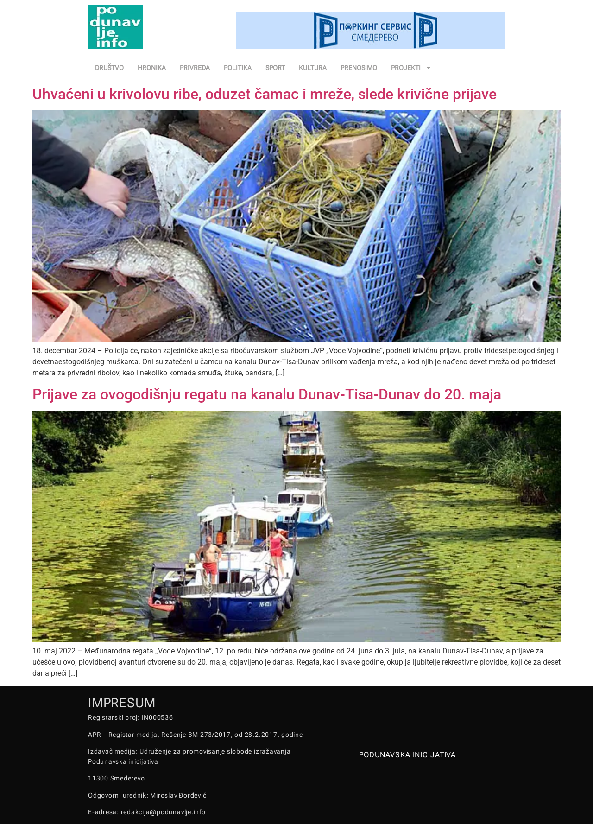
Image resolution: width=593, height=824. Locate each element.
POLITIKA (238, 67)
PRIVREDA (195, 67)
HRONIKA (152, 67)
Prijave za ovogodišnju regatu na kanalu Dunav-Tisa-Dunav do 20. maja (266, 394)
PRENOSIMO (359, 67)
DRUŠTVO (109, 67)
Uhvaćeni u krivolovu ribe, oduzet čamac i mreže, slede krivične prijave (264, 94)
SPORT (275, 67)
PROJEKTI (411, 68)
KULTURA (313, 67)
